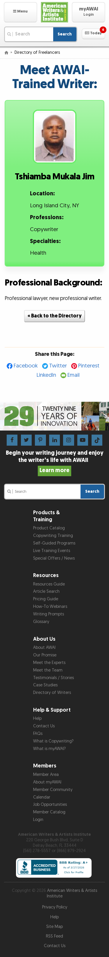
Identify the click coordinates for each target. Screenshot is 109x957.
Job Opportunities (50, 804)
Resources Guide (49, 584)
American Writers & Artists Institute (72, 893)
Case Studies (45, 685)
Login (38, 819)
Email (73, 375)
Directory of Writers (52, 692)
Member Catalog (49, 812)
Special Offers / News (54, 558)
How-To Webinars (50, 606)
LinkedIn (46, 375)
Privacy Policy (54, 907)
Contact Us (44, 726)
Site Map (54, 926)
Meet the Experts (49, 662)
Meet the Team (47, 670)
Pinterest (88, 365)
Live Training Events (51, 551)
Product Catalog (49, 528)
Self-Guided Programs (54, 543)
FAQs (37, 733)
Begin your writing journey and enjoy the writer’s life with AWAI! (54, 461)
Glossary (41, 621)
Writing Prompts (48, 614)
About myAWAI (47, 782)
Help (37, 718)
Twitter (58, 365)
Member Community (52, 789)
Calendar (41, 797)
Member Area (46, 774)
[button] (20, 12)
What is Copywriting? (53, 741)
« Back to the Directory (55, 316)
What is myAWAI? (49, 748)
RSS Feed (54, 936)
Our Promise (44, 655)
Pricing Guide (45, 599)
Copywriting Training (53, 535)
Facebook (26, 365)
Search (65, 34)
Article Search (46, 591)
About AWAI (44, 647)
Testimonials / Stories (53, 678)
